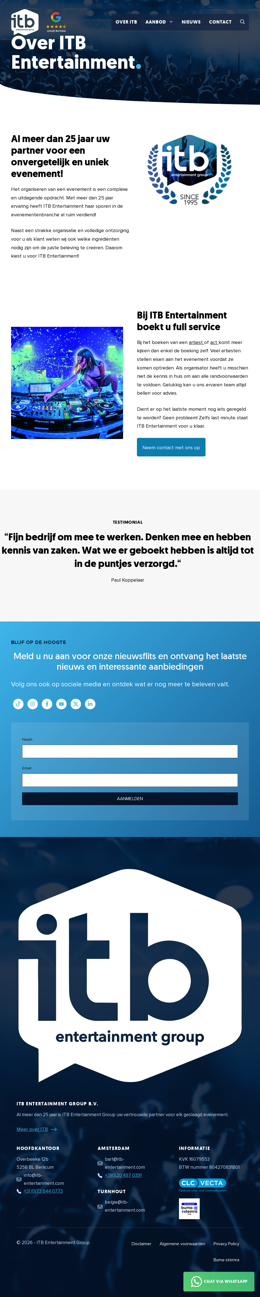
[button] (242, 22)
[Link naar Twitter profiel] (76, 704)
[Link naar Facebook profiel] (47, 704)
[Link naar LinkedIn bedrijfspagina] (90, 704)
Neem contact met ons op (171, 448)
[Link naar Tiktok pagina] (18, 704)
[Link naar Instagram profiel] (32, 704)
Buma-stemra (226, 1260)
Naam (27, 739)
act (214, 342)
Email (26, 768)
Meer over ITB (32, 1129)
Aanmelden (130, 799)
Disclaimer (141, 1244)
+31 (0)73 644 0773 (43, 1191)
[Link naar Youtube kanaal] (61, 704)
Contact (220, 22)
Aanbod (161, 22)
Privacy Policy (226, 1244)
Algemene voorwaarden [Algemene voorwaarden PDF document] (182, 1244)
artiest (196, 342)
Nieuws (191, 22)
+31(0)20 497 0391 (123, 1175)
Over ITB (126, 22)
